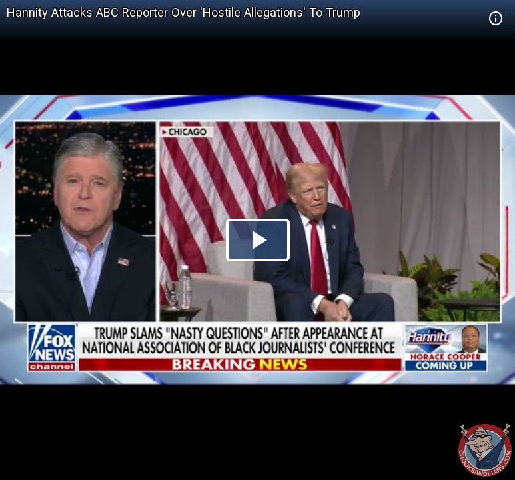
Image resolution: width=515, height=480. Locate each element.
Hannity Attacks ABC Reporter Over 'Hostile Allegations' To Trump (183, 12)
